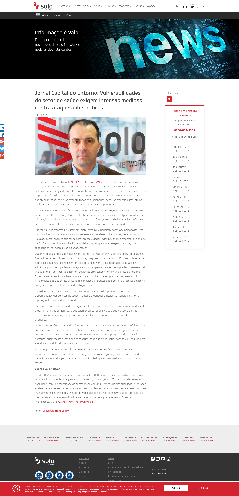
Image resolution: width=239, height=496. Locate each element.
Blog (110, 462)
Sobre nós (65, 6)
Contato (152, 6)
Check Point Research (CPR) (86, 182)
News (111, 458)
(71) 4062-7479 (206, 440)
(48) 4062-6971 (149, 440)
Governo (83, 476)
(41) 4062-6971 (94, 440)
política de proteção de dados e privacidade (89, 491)
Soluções (84, 471)
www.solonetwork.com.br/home (75, 401)
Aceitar (176, 488)
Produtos (125, 6)
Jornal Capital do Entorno (57, 410)
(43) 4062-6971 (112, 440)
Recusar (203, 488)
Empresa (84, 458)
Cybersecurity (83, 6)
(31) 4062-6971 (74, 440)
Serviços (110, 6)
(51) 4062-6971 (169, 440)
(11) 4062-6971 (33, 440)
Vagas (82, 462)
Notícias (139, 6)
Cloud (98, 6)
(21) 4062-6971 (52, 440)
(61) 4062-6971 (188, 440)
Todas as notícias (62, 15)
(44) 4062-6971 (130, 440)
